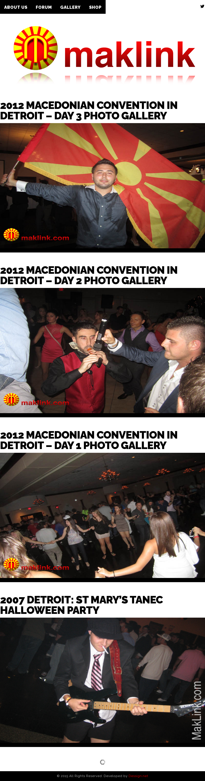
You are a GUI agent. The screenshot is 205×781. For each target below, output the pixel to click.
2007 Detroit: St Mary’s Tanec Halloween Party (81, 605)
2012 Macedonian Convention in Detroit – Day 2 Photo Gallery (89, 275)
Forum (44, 7)
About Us (15, 7)
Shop (95, 7)
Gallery (70, 7)
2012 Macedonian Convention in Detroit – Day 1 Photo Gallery (89, 440)
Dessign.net (138, 776)
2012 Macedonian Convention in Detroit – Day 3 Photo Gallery (89, 110)
